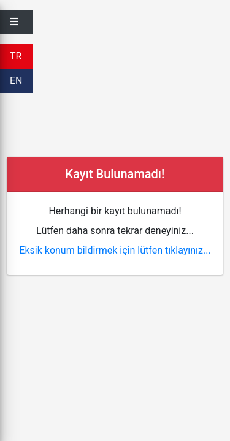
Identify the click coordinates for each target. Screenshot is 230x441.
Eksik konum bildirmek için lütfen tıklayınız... (114, 250)
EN (16, 80)
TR (15, 56)
